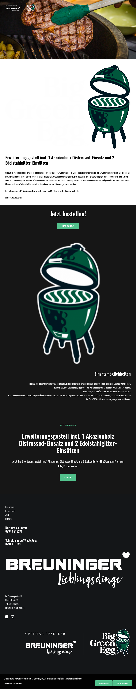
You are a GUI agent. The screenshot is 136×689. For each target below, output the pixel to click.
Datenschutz (10, 511)
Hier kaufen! (68, 226)
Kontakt (8, 518)
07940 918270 (14, 531)
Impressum (9, 506)
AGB (7, 514)
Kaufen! (68, 477)
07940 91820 (13, 544)
